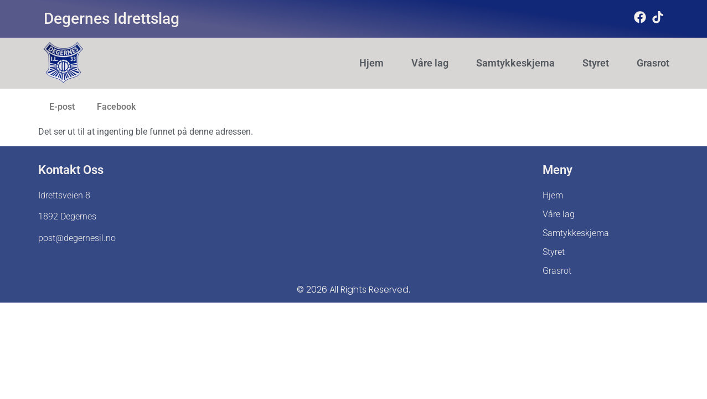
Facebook (116, 106)
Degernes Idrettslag (111, 18)
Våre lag (429, 63)
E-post (62, 106)
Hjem (371, 63)
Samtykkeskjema (515, 63)
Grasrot (653, 63)
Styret (595, 63)
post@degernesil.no (77, 238)
